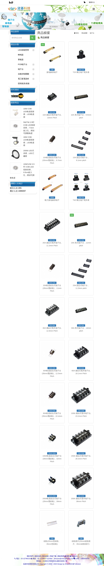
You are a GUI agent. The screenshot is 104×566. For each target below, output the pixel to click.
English (74, 556)
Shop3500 (68, 564)
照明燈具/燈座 (24, 83)
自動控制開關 (23, 74)
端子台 (21, 69)
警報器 (21, 59)
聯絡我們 (61, 556)
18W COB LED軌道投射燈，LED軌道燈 (28, 141)
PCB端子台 (22, 64)
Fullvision (77, 564)
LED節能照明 (23, 50)
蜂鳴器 (21, 55)
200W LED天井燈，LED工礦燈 (28, 153)
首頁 (77, 33)
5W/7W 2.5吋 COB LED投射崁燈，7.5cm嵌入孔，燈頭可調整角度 (29, 127)
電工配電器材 (23, 79)
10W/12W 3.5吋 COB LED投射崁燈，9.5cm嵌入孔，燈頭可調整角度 (22, 171)
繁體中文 (92, 2)
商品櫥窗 (84, 33)
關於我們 (30, 556)
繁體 (67, 556)
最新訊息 (38, 556)
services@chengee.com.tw (63, 558)
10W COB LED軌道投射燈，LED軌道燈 (28, 113)
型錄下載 (53, 556)
